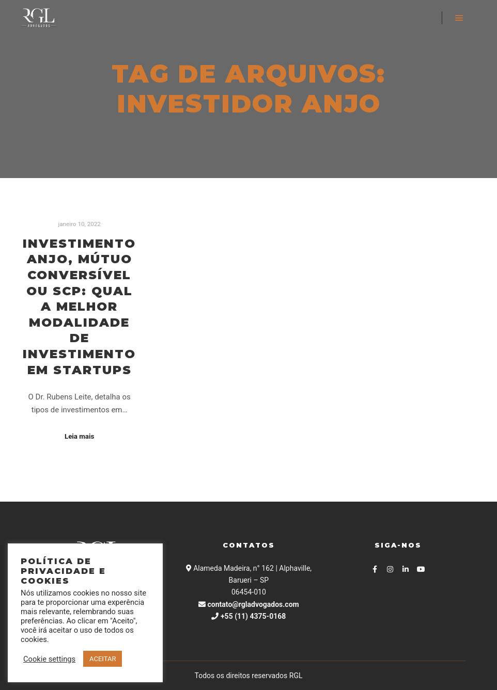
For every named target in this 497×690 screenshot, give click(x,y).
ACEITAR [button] (102, 659)
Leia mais (79, 436)
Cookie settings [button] (49, 659)
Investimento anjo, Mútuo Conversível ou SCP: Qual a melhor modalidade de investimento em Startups (79, 306)
